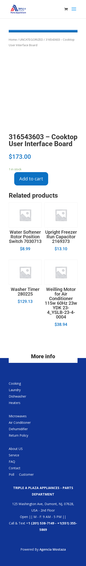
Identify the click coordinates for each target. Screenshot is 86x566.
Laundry (15, 390)
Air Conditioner (20, 422)
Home (13, 39)
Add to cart (31, 179)
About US (16, 449)
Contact (14, 468)
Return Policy (18, 435)
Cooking (15, 383)
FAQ (12, 461)
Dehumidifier (18, 429)
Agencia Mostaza (52, 549)
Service (14, 455)
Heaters (14, 403)
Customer (26, 474)
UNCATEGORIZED (31, 39)
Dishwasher (17, 396)
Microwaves (18, 416)
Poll (11, 474)
